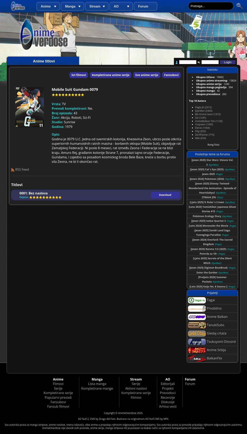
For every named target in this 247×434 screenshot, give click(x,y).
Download (165, 195)
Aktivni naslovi (136, 388)
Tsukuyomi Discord (212, 342)
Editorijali (168, 383)
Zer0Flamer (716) (204, 134)
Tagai (201, 300)
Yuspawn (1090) (204, 124)
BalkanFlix (205, 358)
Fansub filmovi (58, 406)
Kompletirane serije (58, 393)
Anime (46, 6)
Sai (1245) (200, 117)
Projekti (168, 388)
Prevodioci (168, 393)
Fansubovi (171, 75)
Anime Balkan (208, 317)
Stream (94, 6)
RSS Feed (22, 169)
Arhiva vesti (168, 406)
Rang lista (213, 144)
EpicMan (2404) (203, 111)
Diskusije (167, 402)
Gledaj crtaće (207, 333)
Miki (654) (200, 138)
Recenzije (168, 397)
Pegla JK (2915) (203, 107)
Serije (58, 388)
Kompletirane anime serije (110, 75)
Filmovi (58, 383)
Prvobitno (205, 308)
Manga (70, 6)
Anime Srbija (207, 350)
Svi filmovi (78, 75)
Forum (143, 6)
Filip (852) (200, 131)
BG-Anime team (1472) (208, 114)
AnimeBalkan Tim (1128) (208, 121)
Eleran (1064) (202, 128)
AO (116, 6)
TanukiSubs (206, 325)
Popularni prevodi (58, 397)
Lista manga (97, 383)
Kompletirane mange (97, 388)
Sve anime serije (146, 75)
